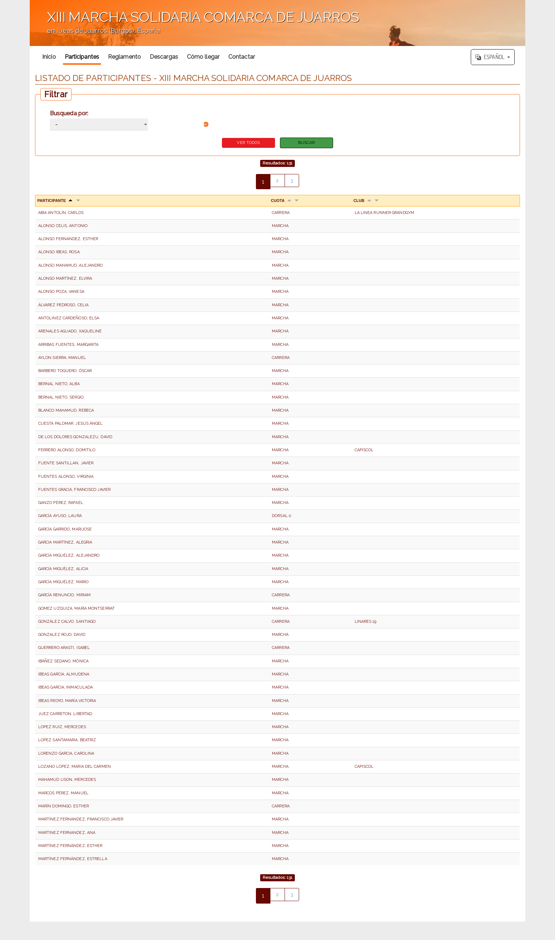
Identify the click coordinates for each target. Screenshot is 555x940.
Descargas (164, 56)
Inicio (49, 56)
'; (277, 23)
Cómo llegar (203, 56)
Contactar (241, 56)
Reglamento (124, 56)
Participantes (82, 56)
